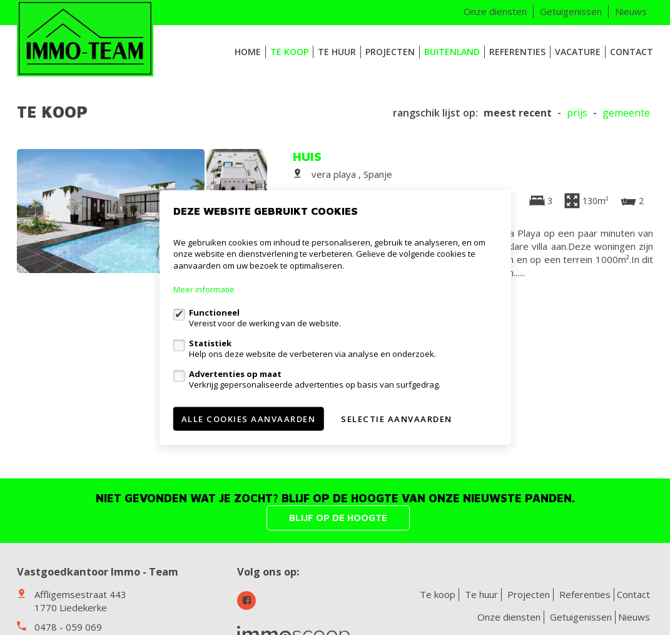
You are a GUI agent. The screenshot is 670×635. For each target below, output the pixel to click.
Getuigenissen (571, 11)
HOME (248, 52)
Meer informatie (204, 289)
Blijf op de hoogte (338, 517)
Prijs (577, 113)
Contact (631, 52)
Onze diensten (495, 11)
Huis (307, 156)
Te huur (337, 52)
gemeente (626, 113)
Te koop (289, 52)
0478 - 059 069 (68, 627)
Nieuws (631, 11)
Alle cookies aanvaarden (248, 419)
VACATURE (578, 52)
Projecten (390, 52)
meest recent (518, 113)
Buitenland (452, 52)
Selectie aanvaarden (396, 419)
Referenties (517, 52)
